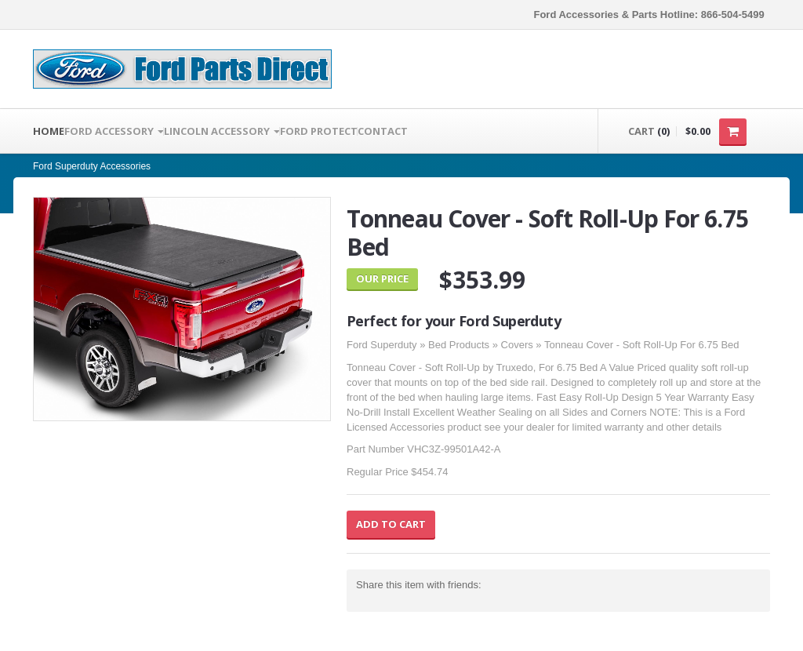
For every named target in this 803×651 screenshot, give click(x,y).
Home (48, 131)
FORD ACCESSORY (114, 131)
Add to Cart (391, 524)
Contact (383, 131)
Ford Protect (319, 131)
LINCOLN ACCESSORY (222, 131)
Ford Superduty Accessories (92, 166)
